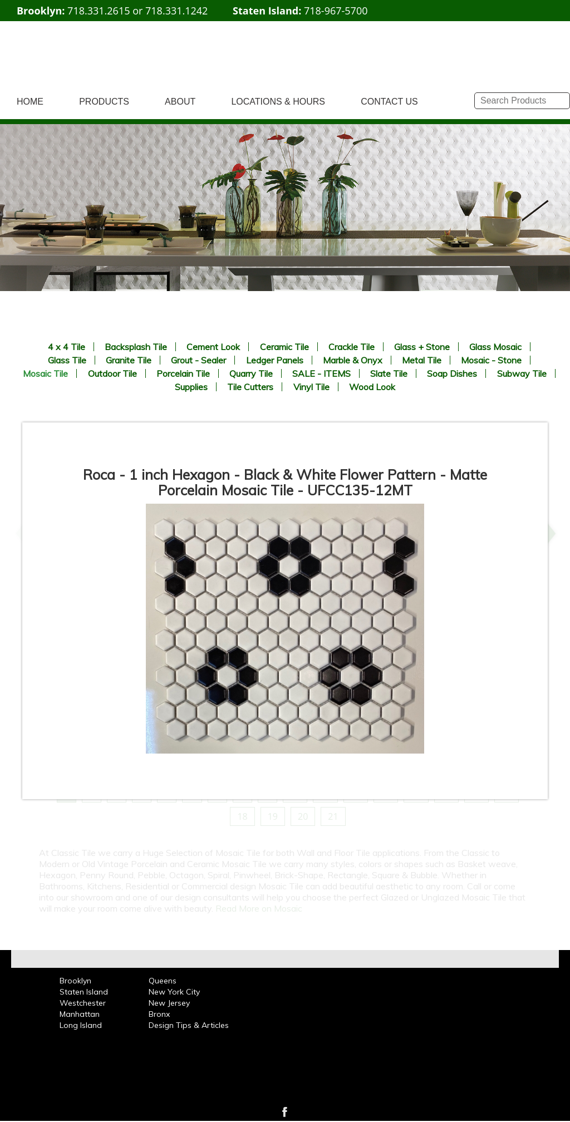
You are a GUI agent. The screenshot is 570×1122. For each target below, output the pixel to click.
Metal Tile (421, 360)
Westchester (83, 1003)
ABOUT (180, 101)
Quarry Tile (251, 373)
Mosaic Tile (45, 373)
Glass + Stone (422, 346)
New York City (174, 992)
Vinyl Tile (311, 386)
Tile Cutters (250, 386)
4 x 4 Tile (66, 346)
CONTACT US (389, 101)
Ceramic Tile (284, 346)
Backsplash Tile (136, 346)
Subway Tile (522, 373)
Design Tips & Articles (189, 1025)
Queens (162, 981)
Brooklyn (75, 981)
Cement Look (213, 346)
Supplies (191, 386)
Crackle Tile (351, 346)
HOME (30, 101)
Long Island (81, 1025)
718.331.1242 (176, 10)
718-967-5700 (336, 10)
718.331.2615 (98, 10)
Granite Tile (128, 360)
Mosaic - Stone (491, 360)
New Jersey (169, 1003)
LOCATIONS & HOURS (278, 101)
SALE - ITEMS (321, 373)
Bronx (159, 1014)
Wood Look (372, 386)
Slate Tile (388, 373)
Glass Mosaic (495, 346)
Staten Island (84, 992)
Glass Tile (67, 360)
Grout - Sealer (198, 360)
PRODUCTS (104, 101)
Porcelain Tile (183, 373)
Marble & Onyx (352, 360)
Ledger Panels (274, 360)
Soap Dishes (452, 373)
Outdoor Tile (112, 373)
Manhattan (80, 1014)
